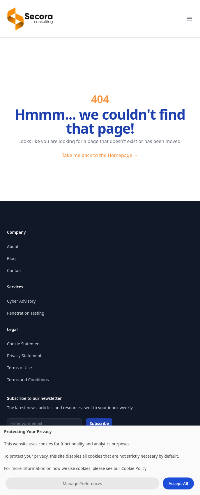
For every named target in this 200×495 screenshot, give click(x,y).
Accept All (178, 483)
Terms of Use (19, 367)
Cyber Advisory (21, 301)
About (13, 246)
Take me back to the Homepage (100, 155)
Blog (11, 258)
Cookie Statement (24, 343)
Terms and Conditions (28, 379)
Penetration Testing (25, 313)
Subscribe (99, 423)
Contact (14, 270)
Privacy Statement (24, 355)
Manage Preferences (82, 483)
